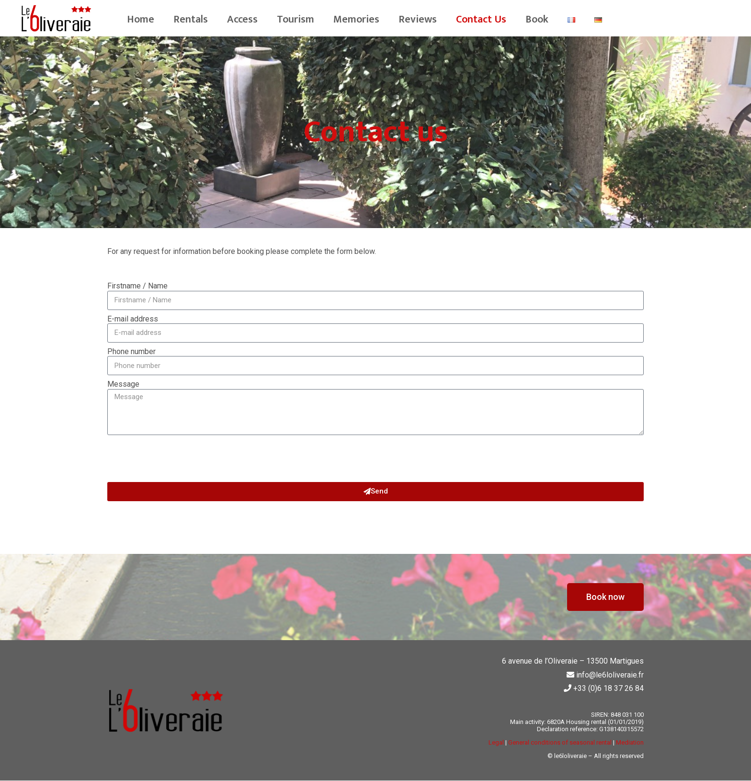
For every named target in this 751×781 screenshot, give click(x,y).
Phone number (131, 351)
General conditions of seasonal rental (560, 742)
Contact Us (481, 19)
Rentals (190, 19)
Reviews (417, 19)
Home (140, 19)
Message (123, 384)
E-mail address (132, 319)
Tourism (295, 19)
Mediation (630, 742)
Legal (496, 742)
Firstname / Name (137, 286)
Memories (356, 19)
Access (242, 19)
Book (536, 19)
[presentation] (180, 458)
